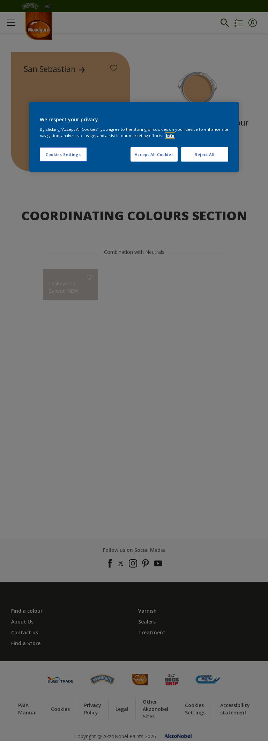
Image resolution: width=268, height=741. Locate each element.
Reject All (205, 154)
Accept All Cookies (154, 154)
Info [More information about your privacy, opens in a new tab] (170, 135)
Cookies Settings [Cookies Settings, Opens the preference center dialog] (63, 154)
